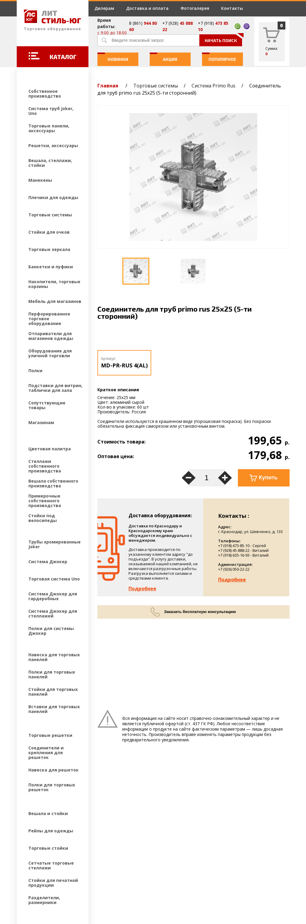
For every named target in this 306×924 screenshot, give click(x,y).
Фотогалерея (194, 8)
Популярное (219, 57)
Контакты (232, 8)
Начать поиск (223, 38)
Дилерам (104, 8)
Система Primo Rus (213, 85)
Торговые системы (155, 85)
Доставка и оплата (147, 8)
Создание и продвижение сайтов (69, 884)
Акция (164, 57)
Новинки (112, 57)
